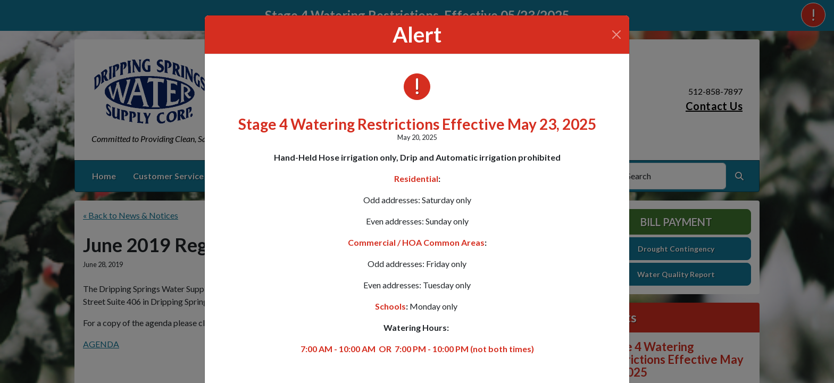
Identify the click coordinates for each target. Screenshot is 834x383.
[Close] (616, 34)
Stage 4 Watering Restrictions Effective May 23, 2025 (417, 124)
